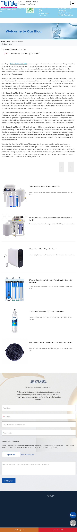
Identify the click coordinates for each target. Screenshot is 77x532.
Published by (15, 53)
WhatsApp (19, 530)
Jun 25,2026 (34, 53)
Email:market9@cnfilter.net (8, 10)
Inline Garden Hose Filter (18, 64)
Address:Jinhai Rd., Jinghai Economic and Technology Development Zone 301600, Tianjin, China (65, 10)
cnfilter (24, 53)
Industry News (17, 41)
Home (3, 41)
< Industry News (6, 44)
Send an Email (58, 530)
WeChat (22, 9)
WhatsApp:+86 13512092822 (43, 14)
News (8, 41)
